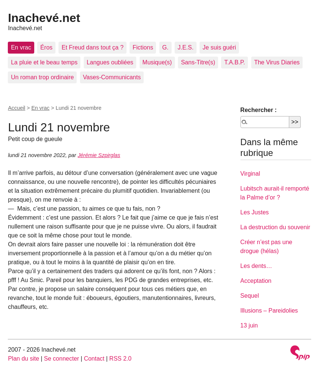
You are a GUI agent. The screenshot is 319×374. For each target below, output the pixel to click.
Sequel (249, 296)
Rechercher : (258, 110)
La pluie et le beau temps (44, 62)
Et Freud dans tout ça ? (92, 47)
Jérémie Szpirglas (99, 155)
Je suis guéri (219, 47)
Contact (94, 358)
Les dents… (256, 266)
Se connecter (61, 358)
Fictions (143, 47)
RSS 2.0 (120, 358)
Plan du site (23, 358)
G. (165, 47)
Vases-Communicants (112, 77)
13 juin (249, 325)
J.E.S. (186, 47)
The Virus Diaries (277, 62)
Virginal (250, 173)
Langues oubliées (110, 62)
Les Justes (254, 212)
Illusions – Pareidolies (269, 310)
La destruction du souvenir (275, 227)
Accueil (16, 108)
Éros (46, 47)
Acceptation (256, 281)
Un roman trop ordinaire (42, 77)
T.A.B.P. (234, 62)
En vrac (21, 47)
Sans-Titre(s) (198, 62)
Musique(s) (157, 62)
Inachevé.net (44, 18)
